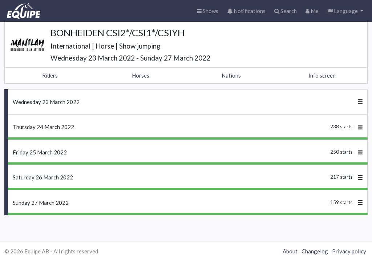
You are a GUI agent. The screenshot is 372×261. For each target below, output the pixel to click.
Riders (50, 75)
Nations (231, 75)
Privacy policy (349, 251)
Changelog (315, 251)
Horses (140, 75)
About (290, 251)
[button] (345, 11)
